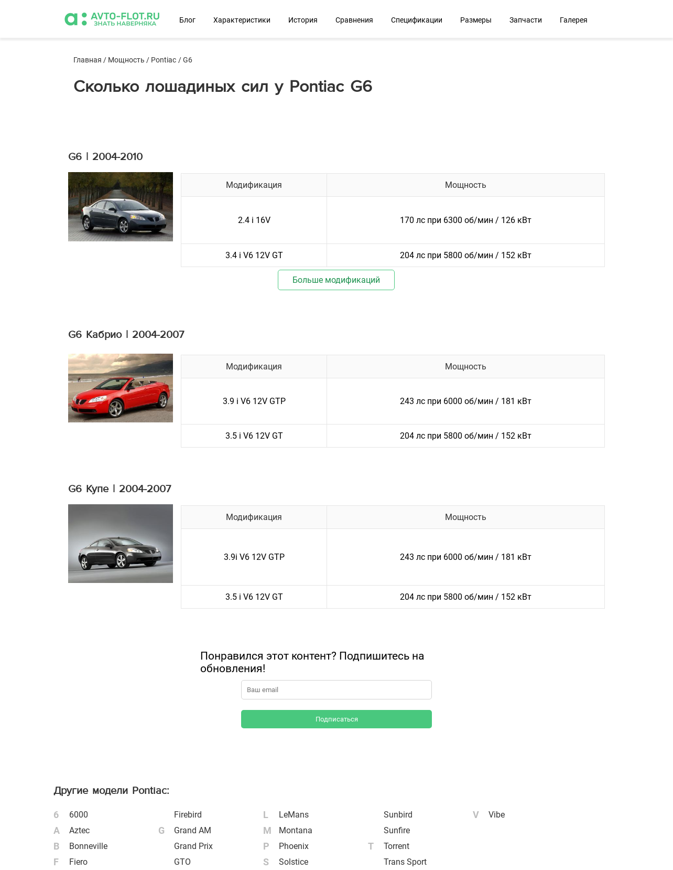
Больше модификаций (336, 280)
